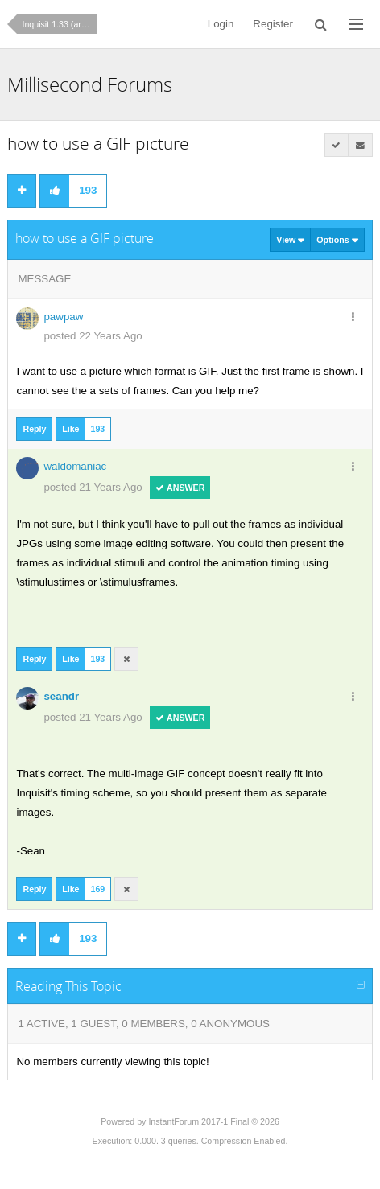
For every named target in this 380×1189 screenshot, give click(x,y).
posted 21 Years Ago (92, 487)
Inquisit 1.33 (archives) (59, 24)
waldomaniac (74, 466)
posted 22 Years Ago (92, 336)
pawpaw (63, 317)
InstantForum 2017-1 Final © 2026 (213, 1121)
